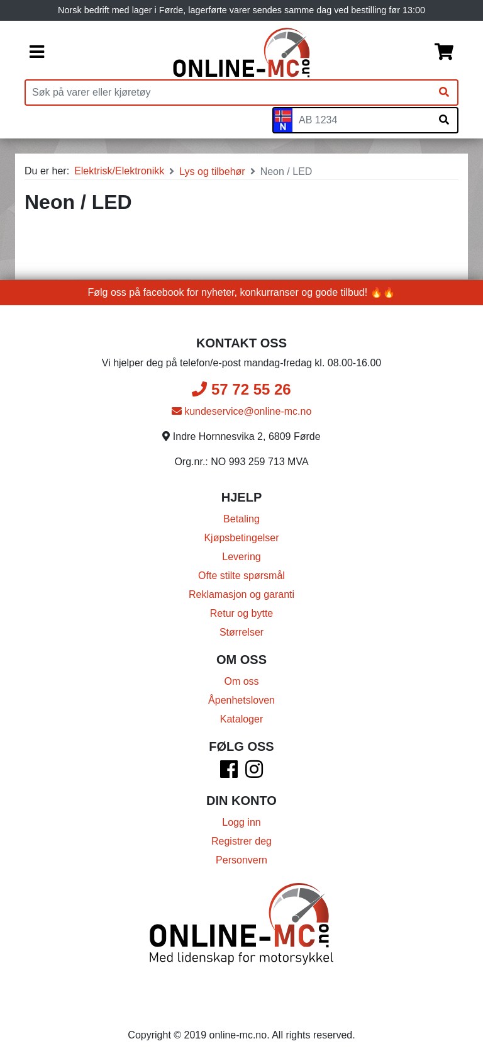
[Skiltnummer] (361, 120)
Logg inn (241, 822)
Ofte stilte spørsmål (241, 575)
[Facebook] (229, 773)
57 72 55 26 (241, 389)
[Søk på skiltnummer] (444, 120)
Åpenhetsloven (241, 700)
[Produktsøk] (228, 92)
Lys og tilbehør (212, 171)
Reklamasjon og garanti (241, 594)
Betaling (241, 519)
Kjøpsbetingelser (241, 537)
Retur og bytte (242, 613)
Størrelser (241, 632)
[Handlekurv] (444, 52)
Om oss (241, 681)
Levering (241, 556)
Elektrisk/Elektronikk (119, 171)
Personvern (241, 860)
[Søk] (444, 92)
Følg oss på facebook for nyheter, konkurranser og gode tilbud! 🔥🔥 (242, 292)
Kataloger (242, 719)
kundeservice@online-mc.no (242, 411)
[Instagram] (254, 773)
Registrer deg (241, 841)
